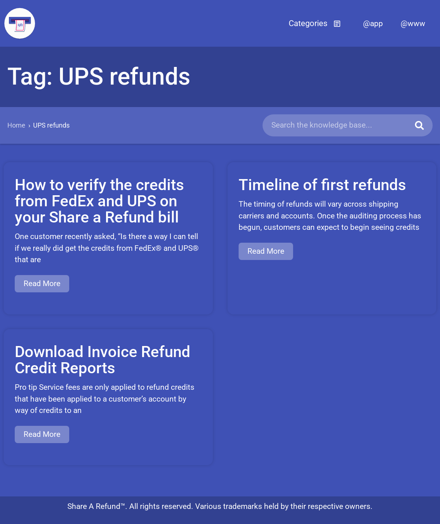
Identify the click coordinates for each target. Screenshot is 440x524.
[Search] (419, 125)
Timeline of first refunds (322, 185)
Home (16, 125)
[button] (314, 23)
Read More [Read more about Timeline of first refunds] (265, 251)
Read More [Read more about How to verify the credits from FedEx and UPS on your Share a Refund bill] (42, 283)
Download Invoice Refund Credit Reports (102, 360)
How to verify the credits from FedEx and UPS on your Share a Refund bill (99, 201)
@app (373, 23)
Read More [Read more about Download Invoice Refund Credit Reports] (42, 434)
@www (413, 23)
